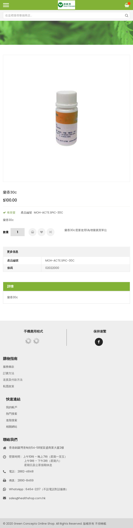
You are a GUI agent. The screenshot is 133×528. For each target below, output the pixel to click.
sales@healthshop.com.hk (27, 498)
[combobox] (66, 15)
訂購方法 (8, 373)
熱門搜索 (11, 414)
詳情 (10, 286)
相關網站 (11, 427)
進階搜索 (11, 420)
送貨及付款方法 (13, 380)
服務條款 (8, 367)
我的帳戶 (11, 407)
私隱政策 (8, 386)
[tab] (66, 286)
